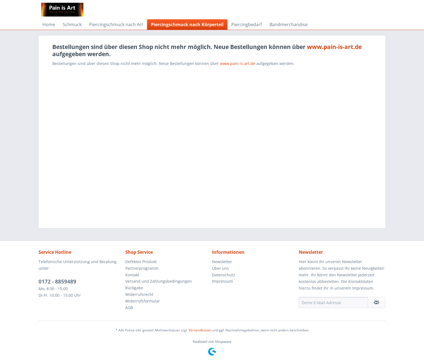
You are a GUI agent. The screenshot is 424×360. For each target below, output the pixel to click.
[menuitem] (49, 24)
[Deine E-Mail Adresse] (333, 302)
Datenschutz (223, 274)
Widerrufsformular (142, 301)
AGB (129, 307)
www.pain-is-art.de (334, 47)
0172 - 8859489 (57, 281)
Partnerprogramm (142, 268)
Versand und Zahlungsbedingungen (158, 281)
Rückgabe (134, 287)
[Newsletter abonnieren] (376, 302)
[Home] (49, 24)
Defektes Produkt (141, 261)
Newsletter (222, 261)
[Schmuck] (72, 24)
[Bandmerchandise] (288, 24)
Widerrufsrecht (139, 294)
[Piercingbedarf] (246, 24)
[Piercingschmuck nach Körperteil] (187, 24)
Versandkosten (200, 330)
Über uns (220, 268)
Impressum (222, 281)
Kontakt (132, 274)
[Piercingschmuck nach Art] (116, 24)
